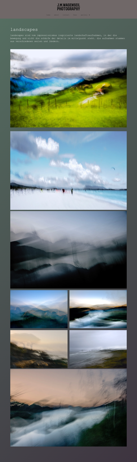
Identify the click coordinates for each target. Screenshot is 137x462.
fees (75, 15)
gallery (84, 15)
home (48, 15)
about (56, 15)
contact (66, 15)
